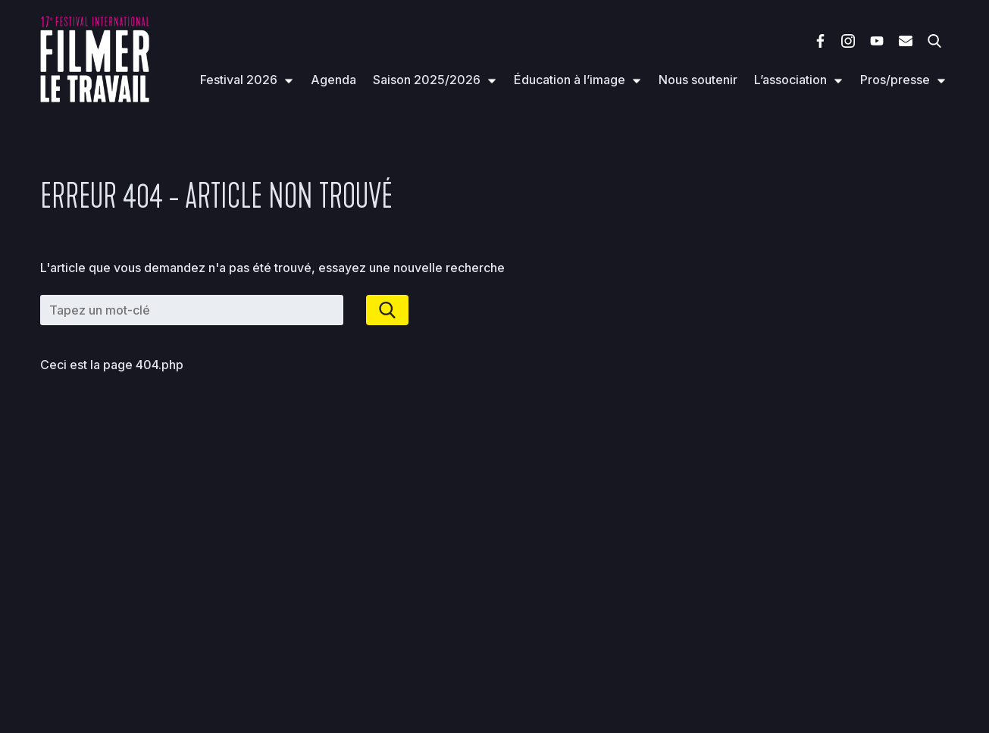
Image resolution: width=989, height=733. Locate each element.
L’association (790, 79)
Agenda (333, 79)
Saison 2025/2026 (426, 79)
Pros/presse (895, 79)
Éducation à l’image (569, 79)
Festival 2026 (238, 79)
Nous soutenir (698, 79)
